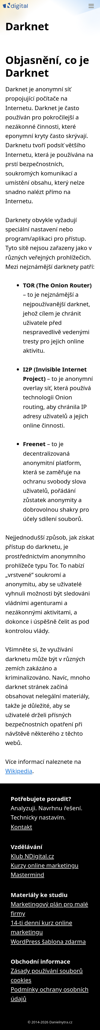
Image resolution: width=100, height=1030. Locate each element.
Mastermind (27, 874)
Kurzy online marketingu (44, 865)
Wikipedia (18, 771)
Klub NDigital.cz (32, 856)
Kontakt (21, 827)
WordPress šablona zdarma (48, 941)
